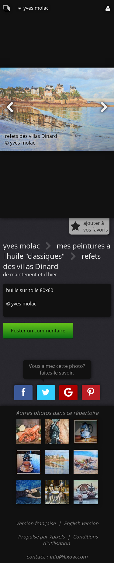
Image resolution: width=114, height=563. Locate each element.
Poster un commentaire (38, 330)
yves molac (33, 8)
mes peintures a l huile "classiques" (56, 251)
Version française (36, 523)
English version (81, 523)
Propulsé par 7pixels (41, 536)
